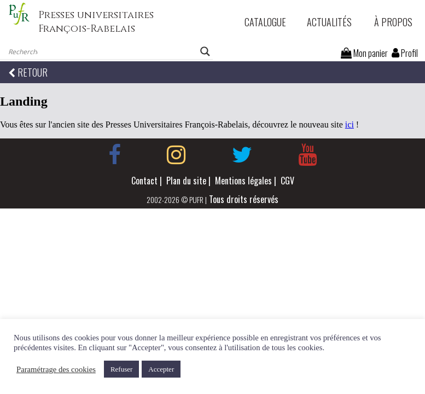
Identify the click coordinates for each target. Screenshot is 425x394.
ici (349, 124)
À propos (393, 22)
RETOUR (28, 72)
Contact (144, 180)
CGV (287, 180)
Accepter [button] (161, 369)
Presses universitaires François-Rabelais (96, 22)
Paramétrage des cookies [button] (56, 369)
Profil (405, 53)
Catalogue (265, 22)
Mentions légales (243, 180)
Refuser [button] (121, 369)
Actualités (329, 22)
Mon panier (364, 53)
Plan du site (186, 180)
